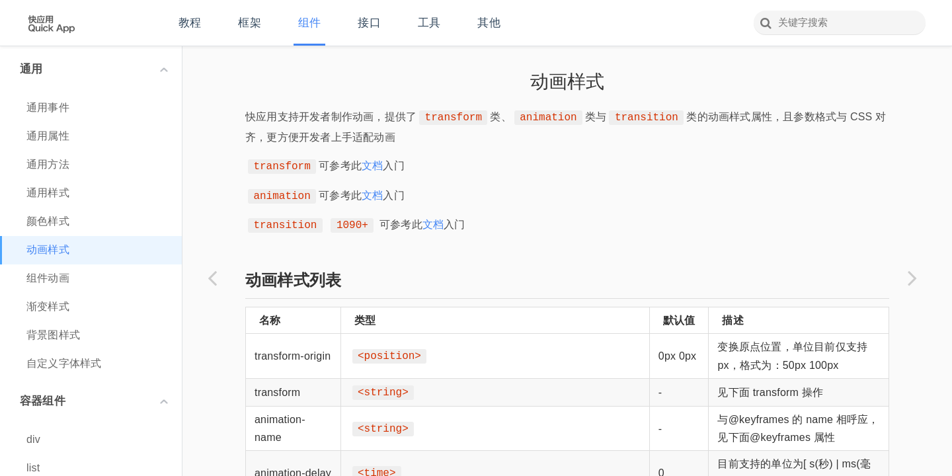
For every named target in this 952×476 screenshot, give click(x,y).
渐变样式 (47, 306)
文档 (372, 165)
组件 (309, 23)
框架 (249, 23)
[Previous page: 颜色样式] (212, 277)
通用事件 (47, 107)
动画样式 (47, 249)
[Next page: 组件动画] (912, 277)
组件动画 (47, 278)
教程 (189, 23)
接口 (369, 23)
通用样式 (47, 192)
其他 (488, 23)
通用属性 (47, 135)
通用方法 (47, 164)
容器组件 (94, 401)
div (33, 439)
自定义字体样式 (63, 363)
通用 (94, 69)
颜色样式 (47, 221)
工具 (429, 23)
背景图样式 (53, 334)
